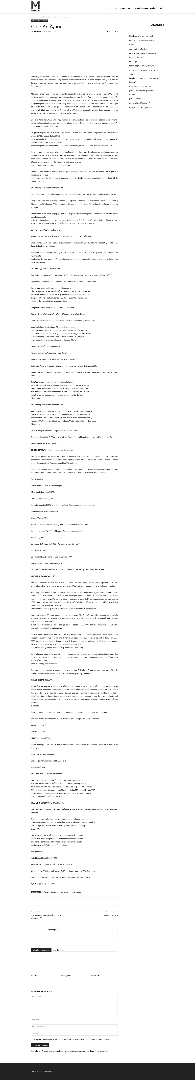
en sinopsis (133, 61)
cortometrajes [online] (138, 49)
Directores (54, 892)
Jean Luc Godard (111, 915)
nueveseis (49, 1071)
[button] (161, 8)
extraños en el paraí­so (145, 8)
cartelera (125, 8)
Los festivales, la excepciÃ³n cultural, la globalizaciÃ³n (47, 916)
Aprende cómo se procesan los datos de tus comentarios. (87, 1051)
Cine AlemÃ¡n (95, 976)
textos (113, 8)
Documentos (65, 892)
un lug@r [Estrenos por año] (140, 107)
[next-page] (36, 980)
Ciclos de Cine (135, 44)
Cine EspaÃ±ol (66, 976)
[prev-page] (32, 980)
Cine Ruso (34, 976)
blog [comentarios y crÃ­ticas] (141, 36)
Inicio (33, 17)
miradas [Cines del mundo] (46, 17)
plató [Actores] (135, 99)
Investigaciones (77, 892)
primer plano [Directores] (139, 103)
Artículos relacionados (41, 950)
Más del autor (58, 950)
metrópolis (37, 31)
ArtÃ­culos (45, 892)
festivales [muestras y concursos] (142, 66)
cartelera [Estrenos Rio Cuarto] (141, 40)
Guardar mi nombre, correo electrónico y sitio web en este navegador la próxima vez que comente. (71, 1039)
